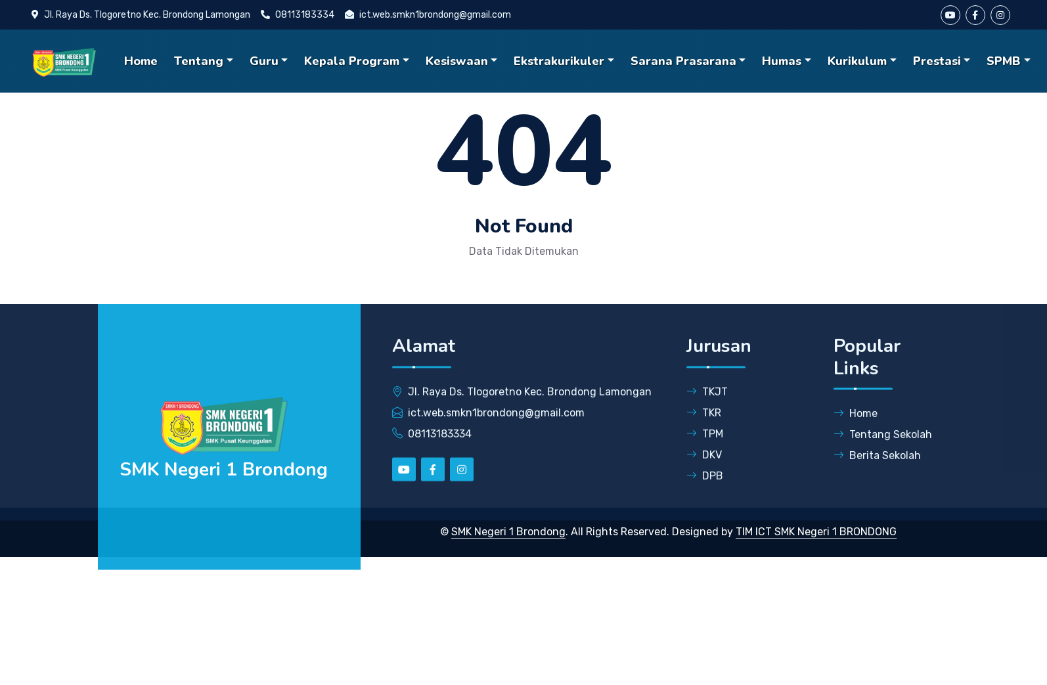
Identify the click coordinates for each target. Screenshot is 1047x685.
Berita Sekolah (877, 467)
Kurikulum (857, 61)
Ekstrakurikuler (559, 61)
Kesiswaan (457, 61)
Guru (264, 61)
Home (141, 61)
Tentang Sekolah (883, 446)
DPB (704, 487)
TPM (704, 445)
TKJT (707, 403)
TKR (703, 424)
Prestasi (937, 61)
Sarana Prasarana (683, 61)
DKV (704, 466)
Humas (781, 61)
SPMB (1004, 61)
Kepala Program (351, 61)
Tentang (198, 61)
